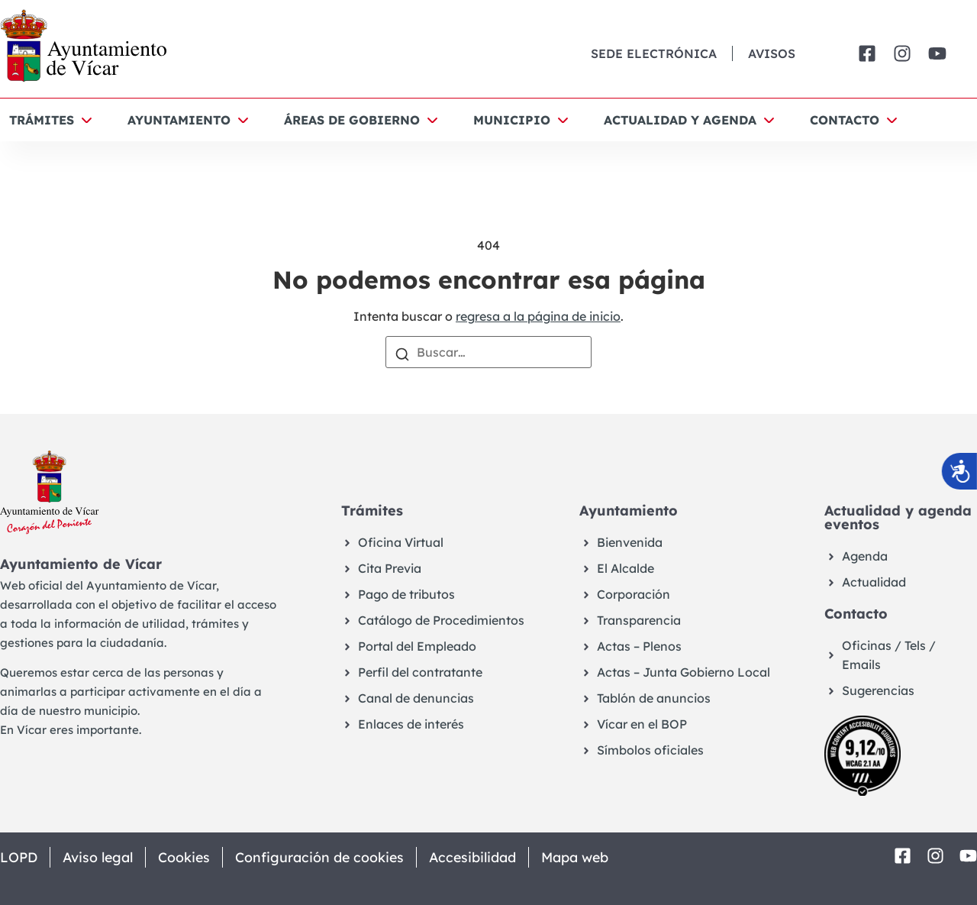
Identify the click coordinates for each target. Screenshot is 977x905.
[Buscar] (402, 353)
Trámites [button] (41, 120)
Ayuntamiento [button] (179, 120)
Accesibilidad (479, 857)
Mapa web (583, 857)
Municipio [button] (511, 120)
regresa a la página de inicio (538, 316)
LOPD (18, 857)
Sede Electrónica (654, 53)
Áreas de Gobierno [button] (352, 120)
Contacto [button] (844, 120)
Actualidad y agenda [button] (680, 120)
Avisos (771, 53)
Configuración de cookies (324, 857)
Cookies (187, 857)
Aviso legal (99, 857)
